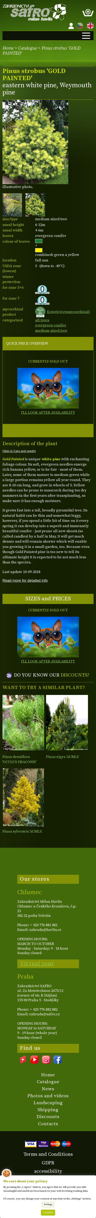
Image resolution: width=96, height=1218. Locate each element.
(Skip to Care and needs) (19, 451)
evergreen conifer (50, 325)
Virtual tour (37, 963)
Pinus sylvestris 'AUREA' (22, 831)
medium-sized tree (51, 330)
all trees (42, 320)
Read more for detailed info (25, 580)
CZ (78, 25)
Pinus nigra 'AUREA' (62, 756)
